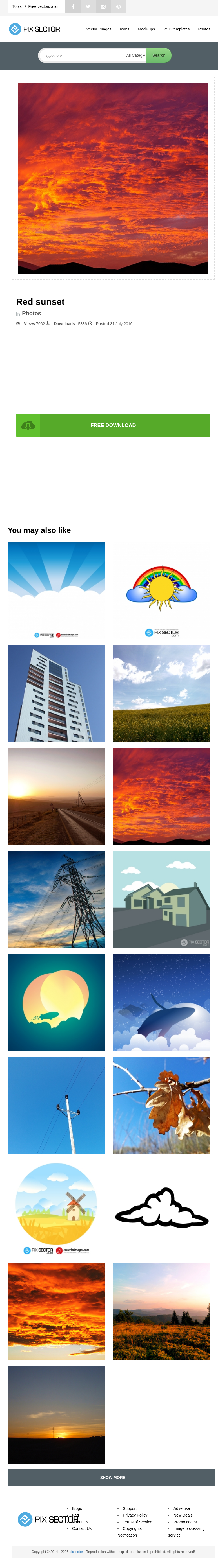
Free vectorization (43, 6)
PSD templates (176, 29)
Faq (75, 1515)
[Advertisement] (113, 369)
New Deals (183, 1515)
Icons (124, 29)
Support (130, 1508)
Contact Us (82, 1528)
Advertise (181, 1508)
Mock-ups (146, 29)
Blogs (77, 1508)
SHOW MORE (111, 1477)
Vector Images (99, 29)
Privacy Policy (135, 1515)
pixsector (76, 1552)
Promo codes (185, 1522)
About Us (80, 1522)
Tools (17, 6)
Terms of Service (137, 1522)
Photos (204, 29)
